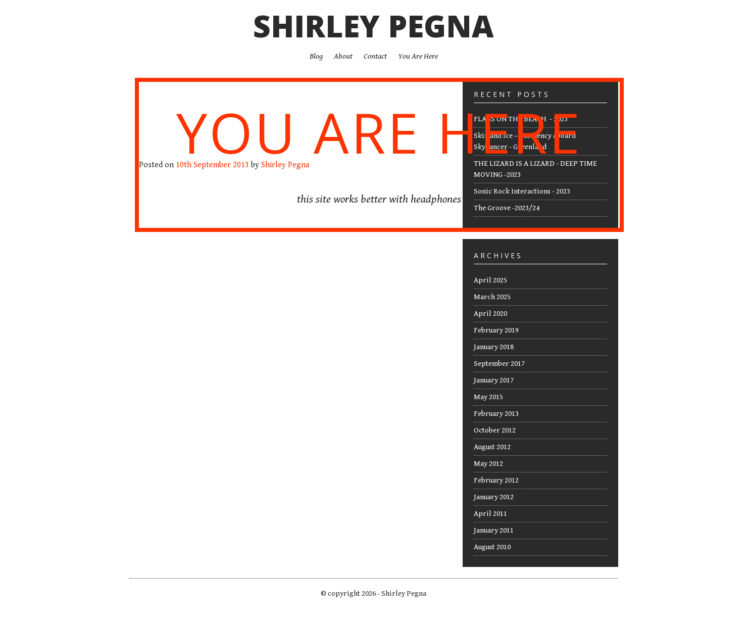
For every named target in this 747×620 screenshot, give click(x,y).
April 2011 (490, 513)
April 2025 (490, 280)
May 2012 (488, 463)
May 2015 (488, 397)
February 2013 (496, 413)
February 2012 (496, 480)
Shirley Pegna (373, 25)
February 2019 (496, 330)
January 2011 (494, 530)
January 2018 (494, 347)
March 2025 (492, 297)
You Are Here (379, 132)
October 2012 (495, 430)
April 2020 (490, 313)
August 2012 (492, 447)
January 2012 (494, 497)
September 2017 (499, 363)
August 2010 (492, 547)
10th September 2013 (212, 165)
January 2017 (494, 380)
